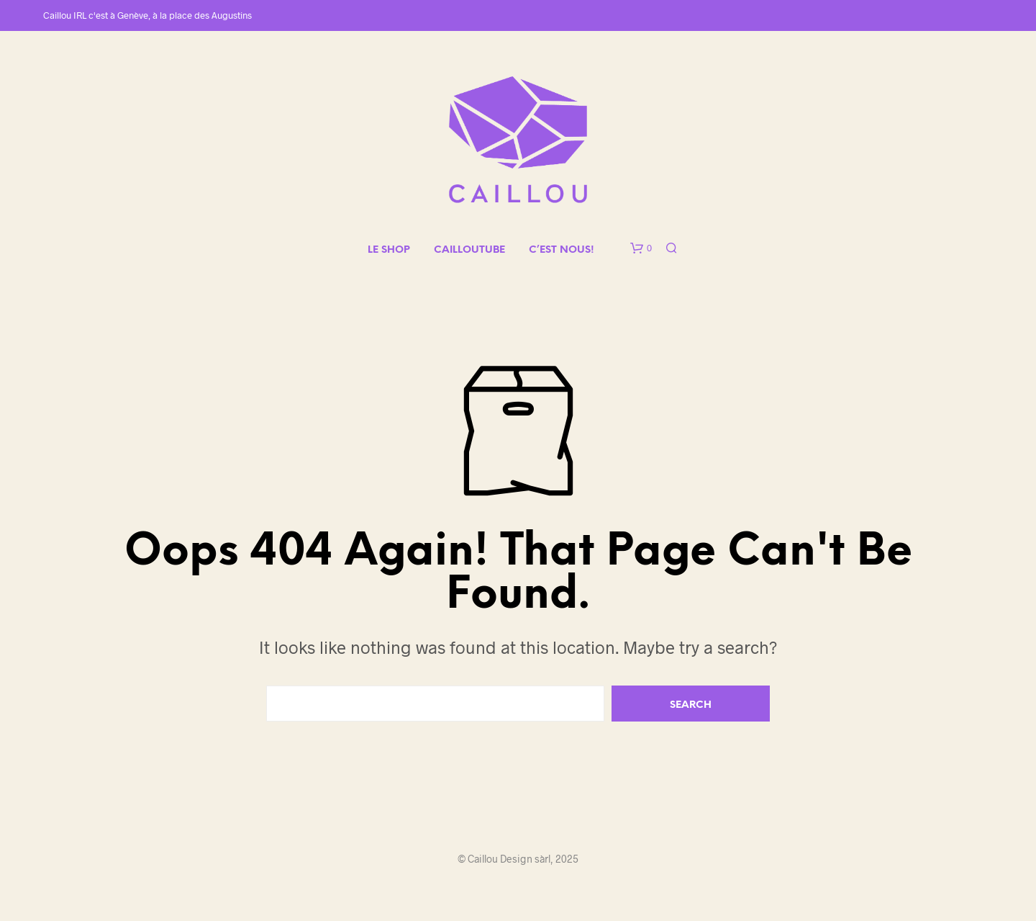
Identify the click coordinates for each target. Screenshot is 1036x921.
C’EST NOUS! (561, 250)
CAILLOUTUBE (469, 250)
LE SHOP (389, 250)
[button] (641, 248)
